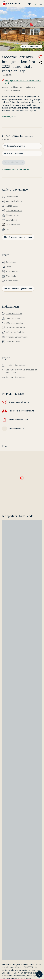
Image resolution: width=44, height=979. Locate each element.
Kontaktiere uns (23, 169)
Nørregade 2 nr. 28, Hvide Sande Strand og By (21, 81)
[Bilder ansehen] (22, 29)
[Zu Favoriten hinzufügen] (40, 57)
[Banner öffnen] (39, 974)
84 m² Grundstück (14, 211)
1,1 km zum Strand (14, 314)
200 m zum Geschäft (15, 323)
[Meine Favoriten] (35, 3)
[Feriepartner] (11, 3)
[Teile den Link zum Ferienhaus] (40, 62)
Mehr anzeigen (9, 117)
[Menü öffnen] (40, 3)
